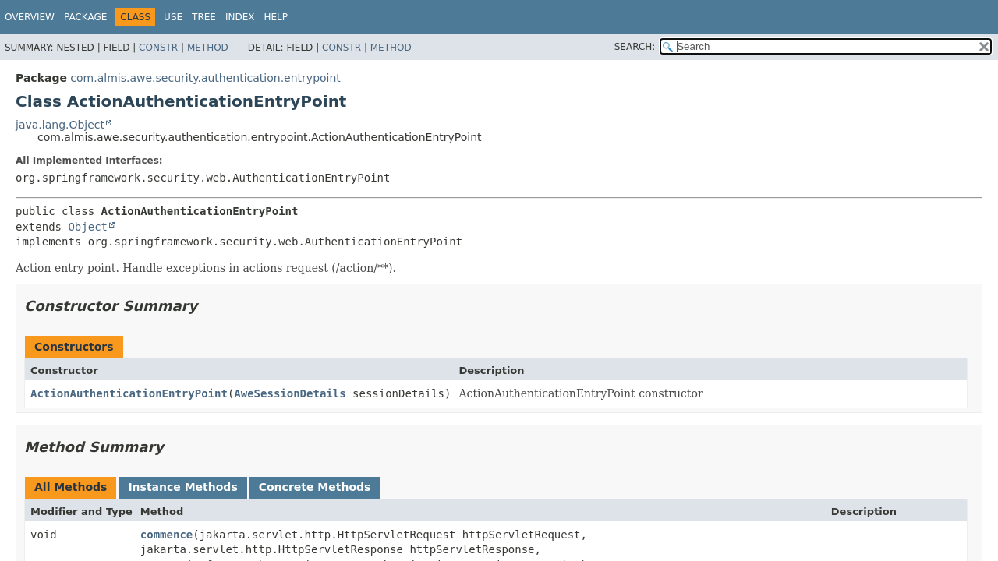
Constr (158, 47)
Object (88, 227)
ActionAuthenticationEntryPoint (129, 393)
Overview (30, 17)
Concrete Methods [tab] (315, 487)
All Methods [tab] (70, 487)
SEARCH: (635, 46)
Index (240, 17)
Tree (204, 17)
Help (276, 17)
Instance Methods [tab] (182, 487)
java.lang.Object (60, 124)
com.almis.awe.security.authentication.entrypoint (205, 78)
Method (207, 47)
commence (166, 534)
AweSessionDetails (289, 393)
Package (85, 17)
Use (173, 17)
